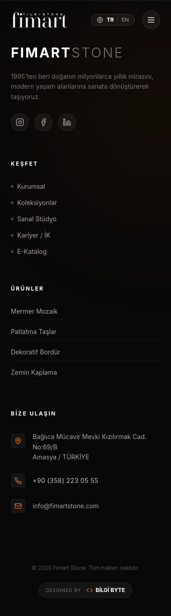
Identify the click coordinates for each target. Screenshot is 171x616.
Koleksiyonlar (34, 202)
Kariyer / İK (30, 235)
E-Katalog (29, 251)
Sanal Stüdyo (34, 219)
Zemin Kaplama (84, 372)
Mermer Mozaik (84, 311)
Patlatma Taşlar (84, 331)
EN (125, 19)
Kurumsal (28, 186)
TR (110, 19)
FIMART (67, 52)
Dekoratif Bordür (84, 352)
